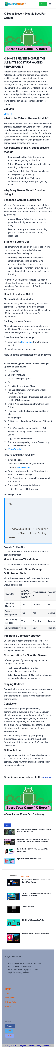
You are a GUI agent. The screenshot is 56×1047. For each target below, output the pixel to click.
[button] (9, 1031)
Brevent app (27, 342)
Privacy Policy (11, 1002)
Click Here (9, 114)
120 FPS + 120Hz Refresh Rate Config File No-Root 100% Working (36, 894)
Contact (43, 4)
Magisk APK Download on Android (35, 920)
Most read (25, 876)
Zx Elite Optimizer (29, 907)
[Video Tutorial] (15, 449)
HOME (8, 989)
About (8, 993)
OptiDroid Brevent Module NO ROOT (29, 859)
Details (7, 825)
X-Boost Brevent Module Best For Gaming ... (25, 814)
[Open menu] (50, 4)
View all (47, 777)
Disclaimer (9, 998)
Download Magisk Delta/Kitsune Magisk (37, 934)
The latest (12, 875)
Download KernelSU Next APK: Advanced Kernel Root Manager (36, 881)
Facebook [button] (10, 1026)
